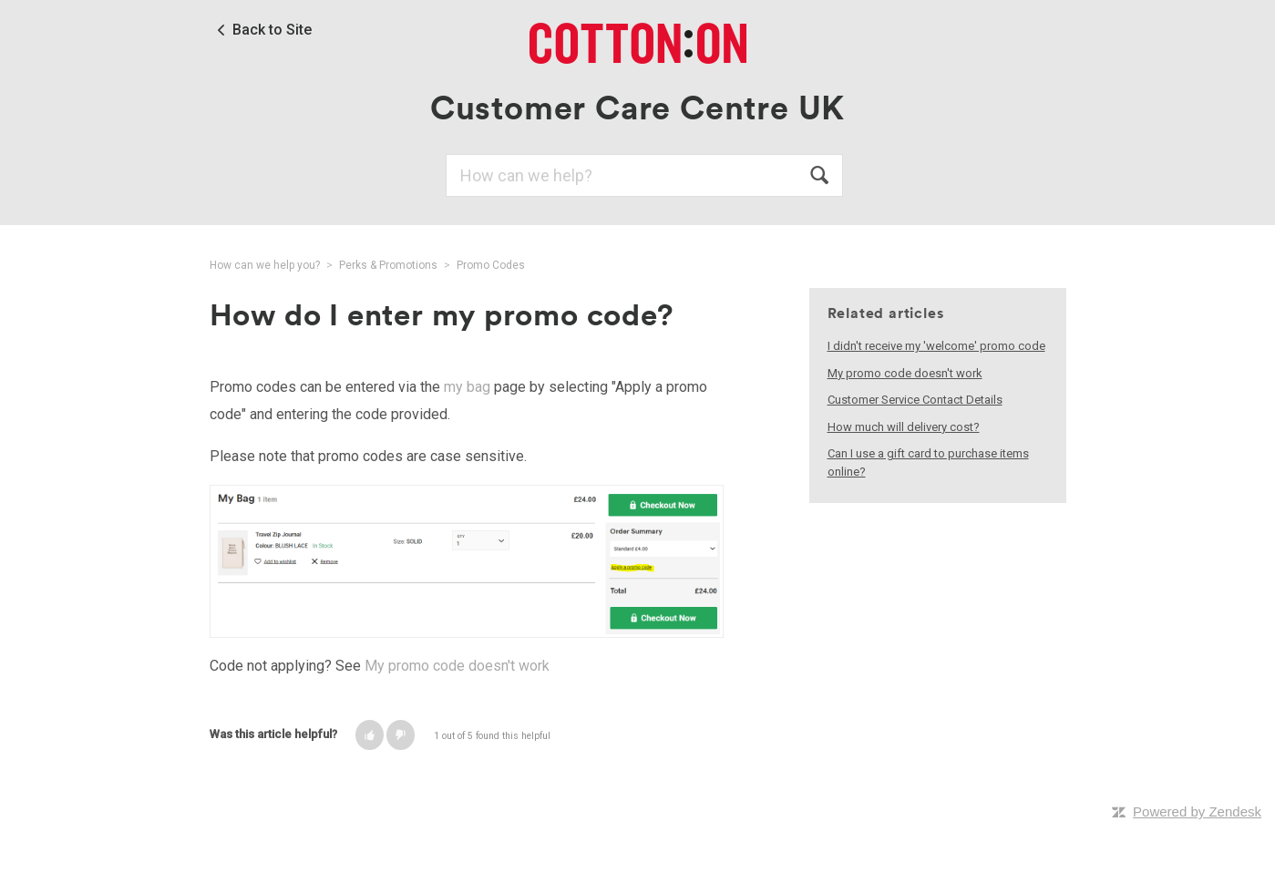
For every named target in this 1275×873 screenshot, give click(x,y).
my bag (467, 386)
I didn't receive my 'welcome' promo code (936, 346)
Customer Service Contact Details (915, 399)
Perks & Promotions (388, 265)
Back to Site (272, 30)
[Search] (644, 175)
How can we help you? (265, 265)
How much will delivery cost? (904, 427)
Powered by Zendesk (1197, 811)
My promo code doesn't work (457, 665)
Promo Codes (491, 265)
